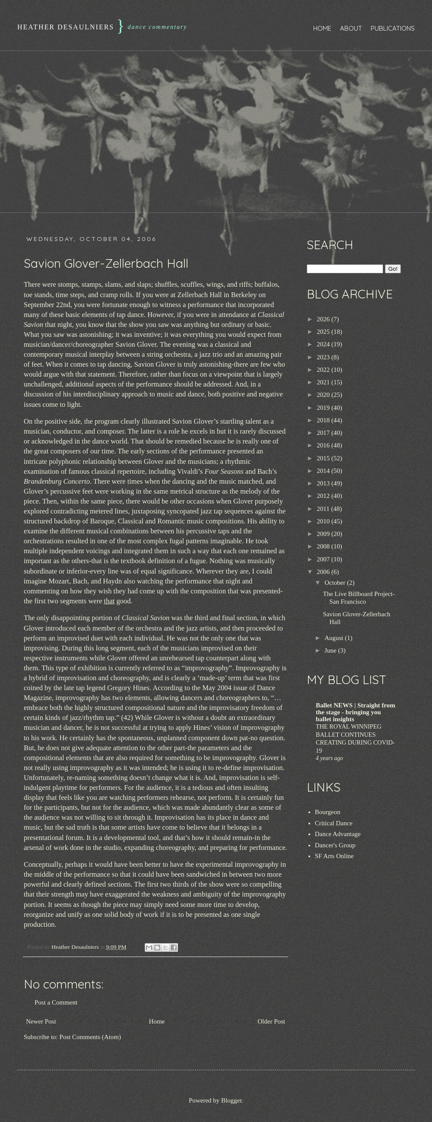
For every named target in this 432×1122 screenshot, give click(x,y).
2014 (324, 470)
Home (322, 28)
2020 (324, 394)
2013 (324, 483)
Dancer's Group (335, 845)
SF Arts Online (334, 856)
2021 (324, 382)
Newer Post (41, 1021)
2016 (324, 445)
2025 (324, 331)
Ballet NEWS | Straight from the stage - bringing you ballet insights (355, 712)
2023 (324, 357)
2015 (324, 458)
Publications (393, 28)
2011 (324, 508)
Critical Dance (334, 823)
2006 (324, 571)
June (331, 650)
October (335, 582)
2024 (324, 344)
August (334, 637)
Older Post (271, 1021)
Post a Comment (56, 1002)
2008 (324, 546)
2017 (324, 432)
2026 (324, 319)
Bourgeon (327, 811)
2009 (324, 533)
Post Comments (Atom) (90, 1036)
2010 (324, 521)
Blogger (231, 1100)
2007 (324, 559)
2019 (324, 407)
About (351, 28)
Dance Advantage (338, 833)
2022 (324, 369)
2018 (324, 420)
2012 (324, 495)
